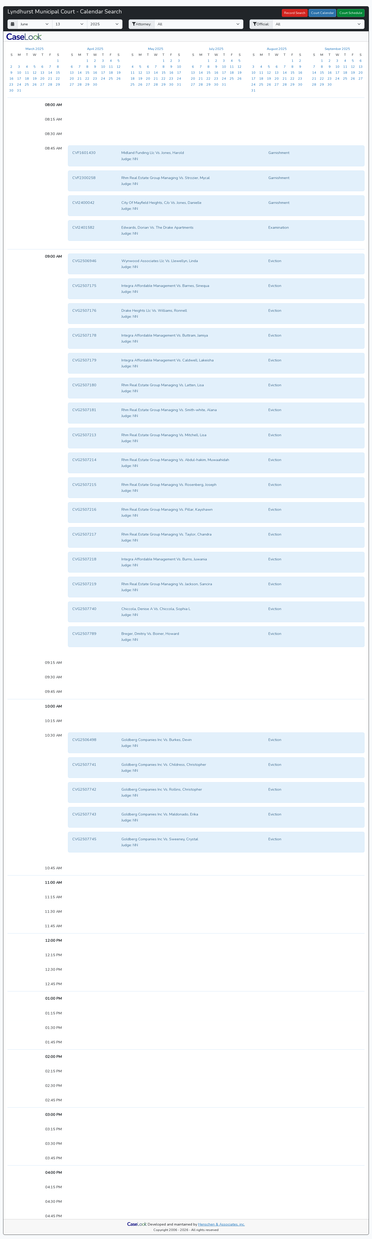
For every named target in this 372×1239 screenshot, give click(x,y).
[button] (24, 36)
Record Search (294, 13)
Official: (261, 24)
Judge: (126, 158)
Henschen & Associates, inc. (221, 1224)
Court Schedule (350, 13)
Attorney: (141, 24)
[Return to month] (12, 24)
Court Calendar (322, 13)
